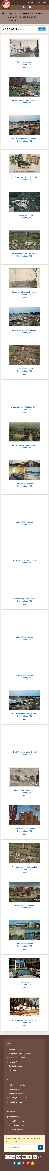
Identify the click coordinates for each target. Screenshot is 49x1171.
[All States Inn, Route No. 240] (24, 166)
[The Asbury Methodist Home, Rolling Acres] (24, 89)
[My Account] (30, 7)
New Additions (14, 1089)
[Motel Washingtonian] (24, 472)
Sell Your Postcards (17, 1085)
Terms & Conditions (17, 1058)
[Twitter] (19, 1163)
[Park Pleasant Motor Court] (24, 549)
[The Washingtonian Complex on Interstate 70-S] (24, 243)
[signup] (40, 1147)
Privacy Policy (14, 1062)
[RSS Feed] (32, 1163)
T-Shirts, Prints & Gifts (18, 1098)
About (8, 1043)
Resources (11, 1111)
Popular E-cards (15, 1102)
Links (8, 1079)
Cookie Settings (15, 1066)
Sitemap (12, 1070)
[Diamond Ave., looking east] (24, 779)
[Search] (24, 7)
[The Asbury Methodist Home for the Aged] (24, 434)
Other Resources (16, 1129)
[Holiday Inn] (24, 971)
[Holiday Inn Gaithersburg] (24, 818)
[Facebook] (14, 1163)
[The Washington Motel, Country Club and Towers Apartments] (24, 703)
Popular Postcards (16, 1093)
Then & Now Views (16, 1125)
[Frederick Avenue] (24, 51)
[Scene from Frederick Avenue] (24, 281)
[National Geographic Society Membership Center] (24, 588)
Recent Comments (16, 1121)
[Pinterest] (28, 1163)
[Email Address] (22, 1147)
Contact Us (40, 2)
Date (41, 29)
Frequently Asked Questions (20, 1053)
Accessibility (14, 1117)
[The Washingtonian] (24, 204)
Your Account (29, 2)
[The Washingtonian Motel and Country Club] (24, 128)
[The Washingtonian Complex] (24, 856)
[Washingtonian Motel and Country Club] (24, 396)
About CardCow (15, 1049)
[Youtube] (23, 1163)
